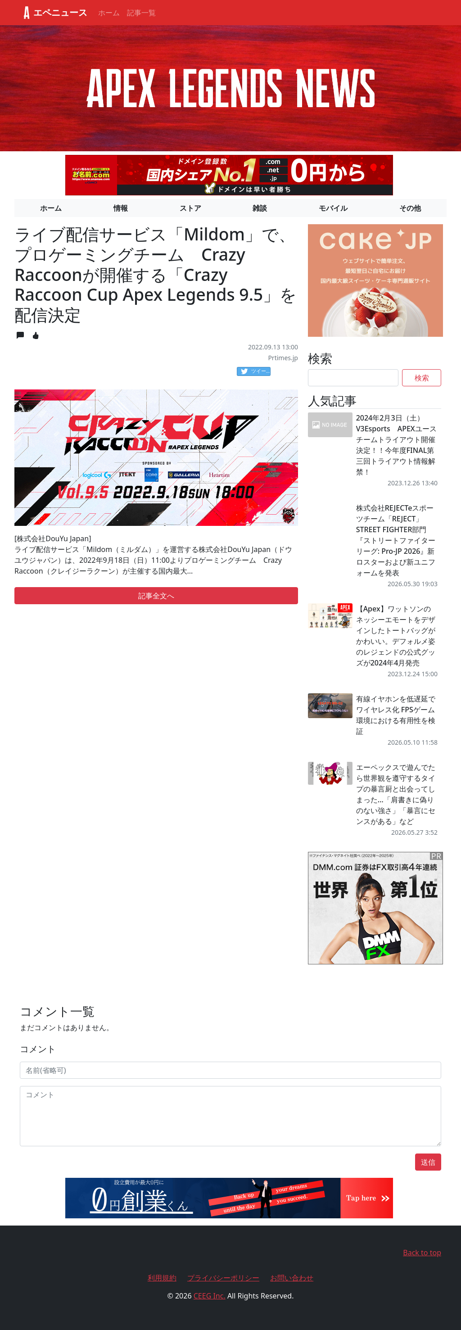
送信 (428, 1162)
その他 (410, 208)
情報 (120, 208)
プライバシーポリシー (223, 1278)
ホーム (109, 13)
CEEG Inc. (210, 1296)
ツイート (256, 371)
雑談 (260, 208)
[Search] (353, 377)
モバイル (333, 208)
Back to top (422, 1253)
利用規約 (162, 1278)
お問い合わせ (291, 1278)
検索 (422, 378)
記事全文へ (156, 596)
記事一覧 (141, 13)
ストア (190, 208)
